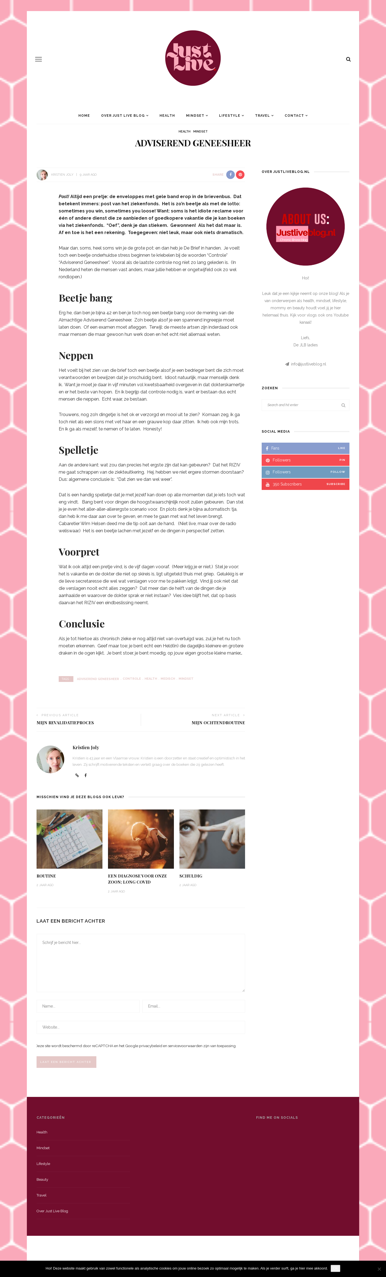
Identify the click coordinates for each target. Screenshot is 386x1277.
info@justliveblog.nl (308, 364)
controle (132, 679)
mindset (186, 679)
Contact (294, 116)
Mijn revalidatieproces (65, 722)
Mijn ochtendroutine (218, 722)
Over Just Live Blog (123, 116)
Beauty (42, 1181)
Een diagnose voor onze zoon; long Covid (137, 879)
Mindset (195, 116)
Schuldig (190, 876)
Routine (46, 876)
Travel (262, 116)
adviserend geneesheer (98, 679)
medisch (168, 679)
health (151, 679)
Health (167, 116)
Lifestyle (229, 116)
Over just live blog (52, 1212)
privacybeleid (150, 1046)
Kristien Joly (62, 175)
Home (84, 116)
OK (335, 1268)
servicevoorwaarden (185, 1046)
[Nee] (379, 1269)
